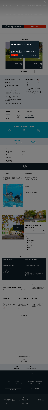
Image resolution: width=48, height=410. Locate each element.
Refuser (22, 55)
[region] (24, 49)
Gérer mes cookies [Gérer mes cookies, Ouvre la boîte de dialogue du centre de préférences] (33, 55)
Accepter (14, 55)
